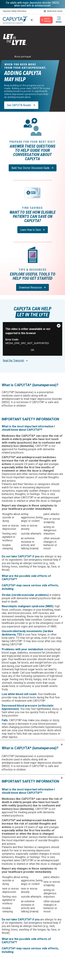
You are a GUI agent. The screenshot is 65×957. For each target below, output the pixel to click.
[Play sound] (32, 20)
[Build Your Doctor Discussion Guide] (33, 167)
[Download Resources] (32, 287)
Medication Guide (53, 11)
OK (32, 350)
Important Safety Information (14, 11)
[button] (58, 20)
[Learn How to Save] (32, 229)
